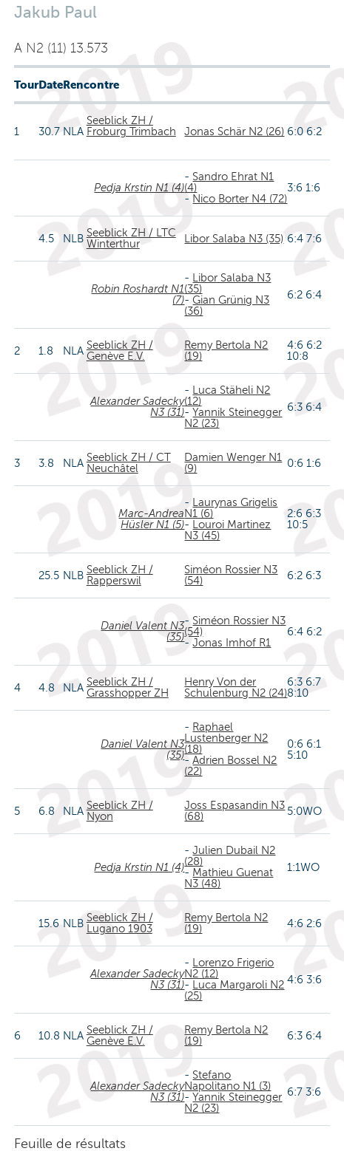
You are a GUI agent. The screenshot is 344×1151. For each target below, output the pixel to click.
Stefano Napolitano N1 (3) (227, 1080)
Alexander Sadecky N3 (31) (137, 406)
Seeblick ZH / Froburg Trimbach (131, 126)
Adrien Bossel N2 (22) (230, 765)
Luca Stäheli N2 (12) (227, 395)
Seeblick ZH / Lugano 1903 (120, 923)
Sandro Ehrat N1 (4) (229, 182)
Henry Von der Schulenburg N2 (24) (235, 687)
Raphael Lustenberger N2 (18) (226, 738)
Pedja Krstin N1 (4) (139, 188)
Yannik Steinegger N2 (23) (233, 417)
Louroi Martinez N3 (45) (227, 530)
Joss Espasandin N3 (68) (234, 810)
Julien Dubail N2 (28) (229, 855)
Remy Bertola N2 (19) (226, 350)
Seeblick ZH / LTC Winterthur (131, 238)
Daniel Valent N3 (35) (142, 631)
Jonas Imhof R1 (231, 643)
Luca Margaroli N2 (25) (234, 990)
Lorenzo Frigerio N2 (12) (229, 968)
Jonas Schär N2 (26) (234, 131)
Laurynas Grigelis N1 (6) (230, 507)
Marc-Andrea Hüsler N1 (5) (151, 519)
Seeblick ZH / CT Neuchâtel (129, 462)
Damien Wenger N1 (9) (233, 462)
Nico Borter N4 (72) (239, 199)
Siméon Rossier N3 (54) (230, 575)
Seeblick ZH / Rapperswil (120, 575)
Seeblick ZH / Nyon (120, 810)
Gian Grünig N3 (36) (226, 305)
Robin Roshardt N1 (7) (137, 294)
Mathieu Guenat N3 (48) (228, 878)
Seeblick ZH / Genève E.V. (120, 350)
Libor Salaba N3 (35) (233, 239)
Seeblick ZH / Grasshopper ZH (128, 687)
